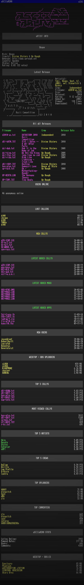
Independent (75, 88)
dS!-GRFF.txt (8, 393)
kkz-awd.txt (7, 272)
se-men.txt (6, 420)
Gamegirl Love (29, 166)
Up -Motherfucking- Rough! (30, 171)
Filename (6, 130)
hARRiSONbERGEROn (10, 523)
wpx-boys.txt (8, 267)
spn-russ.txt (8, 249)
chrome (4, 218)
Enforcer (5, 447)
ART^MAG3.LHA (8, 292)
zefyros (5, 521)
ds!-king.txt (9, 153)
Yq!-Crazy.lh (8, 314)
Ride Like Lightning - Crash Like (28, 159)
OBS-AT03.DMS (8, 290)
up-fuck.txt (8, 169)
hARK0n (5, 373)
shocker (6, 371)
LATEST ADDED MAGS (42, 283)
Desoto (4, 442)
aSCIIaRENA (6, 1)
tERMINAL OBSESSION (12, 570)
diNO (3, 216)
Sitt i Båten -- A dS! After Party (30, 144)
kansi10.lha (7, 323)
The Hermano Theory (28, 176)
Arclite (5, 467)
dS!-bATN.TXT (9, 142)
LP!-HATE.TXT (8, 422)
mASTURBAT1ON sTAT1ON (13, 568)
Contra (4, 474)
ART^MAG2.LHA (8, 299)
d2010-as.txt (75, 90)
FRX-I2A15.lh (8, 317)
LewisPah (5, 344)
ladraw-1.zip (8, 319)
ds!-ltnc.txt (9, 155)
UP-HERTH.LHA (9, 175)
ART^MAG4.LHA (8, 294)
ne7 (64, 83)
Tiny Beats (27, 180)
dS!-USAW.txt (8, 391)
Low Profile (7, 469)
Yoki (57, 81)
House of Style (49, 166)
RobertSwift (7, 341)
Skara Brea (7, 573)
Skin (3, 440)
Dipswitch (74, 83)
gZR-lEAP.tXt (8, 240)
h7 (77, 81)
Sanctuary (7, 564)
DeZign (4, 465)
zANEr (58, 83)
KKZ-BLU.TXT (7, 270)
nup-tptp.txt (8, 400)
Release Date (68, 130)
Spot (72, 81)
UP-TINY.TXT (8, 180)
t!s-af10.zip (8, 321)
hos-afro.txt (8, 395)
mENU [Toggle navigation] (80, 2)
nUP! (3, 449)
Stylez (4, 445)
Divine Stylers (20, 56)
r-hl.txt (5, 424)
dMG (2, 496)
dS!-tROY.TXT (9, 164)
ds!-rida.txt (9, 157)
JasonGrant (6, 339)
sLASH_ (5, 366)
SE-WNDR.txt (7, 247)
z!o (2, 498)
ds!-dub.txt (8, 148)
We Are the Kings (31, 153)
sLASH (5, 364)
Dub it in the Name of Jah (29, 149)
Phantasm (6, 566)
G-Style (5, 472)
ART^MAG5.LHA (8, 296)
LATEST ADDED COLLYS (42, 258)
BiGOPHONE (7, 368)
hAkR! (4, 489)
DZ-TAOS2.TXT (8, 397)
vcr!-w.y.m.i (8, 274)
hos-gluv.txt (9, 166)
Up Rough (35, 56)
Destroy (26, 164)
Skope (65, 81)
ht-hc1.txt (6, 245)
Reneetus (5, 346)
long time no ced (31, 155)
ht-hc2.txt (6, 243)
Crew (43, 130)
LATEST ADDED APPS (42, 308)
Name (24, 130)
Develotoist (7, 348)
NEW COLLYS (42, 234)
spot (3, 519)
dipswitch (6, 492)
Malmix (58, 85)
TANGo (4, 222)
